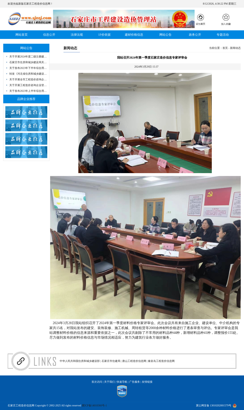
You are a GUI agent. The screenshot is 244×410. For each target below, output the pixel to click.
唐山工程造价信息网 (134, 361)
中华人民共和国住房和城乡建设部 (80, 361)
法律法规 (77, 34)
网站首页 (21, 34)
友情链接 (147, 381)
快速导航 (122, 381)
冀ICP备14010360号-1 (94, 405)
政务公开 (195, 34)
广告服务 (134, 381)
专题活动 (223, 34)
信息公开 (49, 34)
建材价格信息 (134, 34)
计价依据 (104, 34)
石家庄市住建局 (111, 361)
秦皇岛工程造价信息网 (161, 361)
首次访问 (97, 381)
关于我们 (109, 381)
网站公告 (165, 34)
